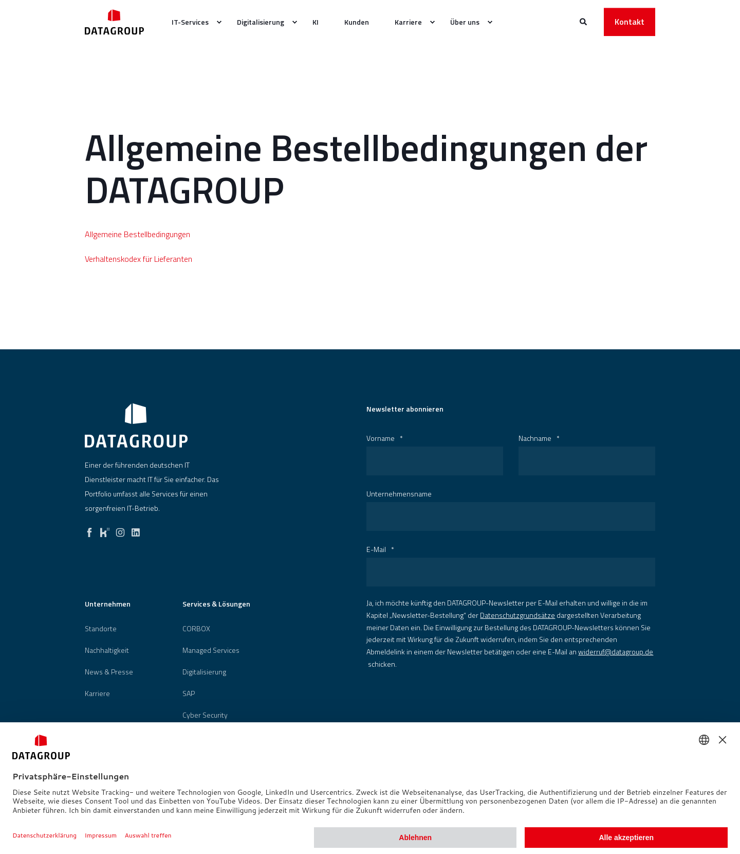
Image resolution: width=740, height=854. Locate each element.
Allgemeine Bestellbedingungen (137, 234)
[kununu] (104, 530)
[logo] (136, 425)
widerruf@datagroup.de (615, 651)
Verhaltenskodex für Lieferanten (138, 259)
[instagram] (120, 530)
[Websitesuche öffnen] (584, 20)
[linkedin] (135, 530)
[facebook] (89, 530)
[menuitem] (219, 22)
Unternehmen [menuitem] (108, 604)
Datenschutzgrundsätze (517, 615)
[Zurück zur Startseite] (114, 21)
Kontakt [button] (629, 21)
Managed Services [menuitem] (210, 650)
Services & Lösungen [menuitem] (216, 604)
